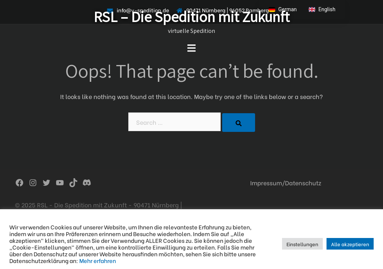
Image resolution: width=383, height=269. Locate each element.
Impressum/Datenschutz (285, 182)
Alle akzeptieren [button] (350, 243)
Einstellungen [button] (302, 243)
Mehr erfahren (97, 260)
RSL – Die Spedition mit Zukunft (191, 16)
